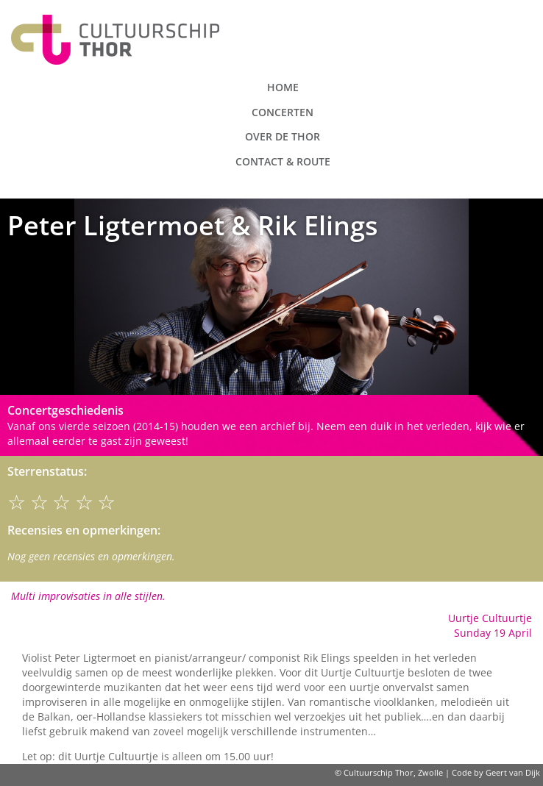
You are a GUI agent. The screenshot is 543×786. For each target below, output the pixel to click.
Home (283, 87)
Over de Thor (282, 136)
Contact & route (282, 161)
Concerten (282, 112)
